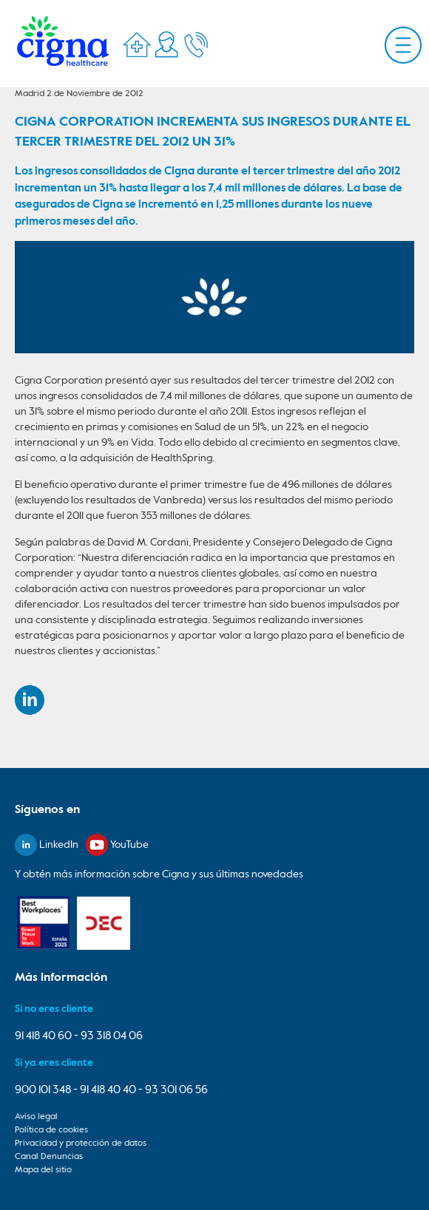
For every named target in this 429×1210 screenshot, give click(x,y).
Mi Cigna (166, 44)
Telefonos (196, 44)
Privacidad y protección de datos (80, 1143)
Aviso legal (36, 1116)
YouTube (129, 845)
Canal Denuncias (49, 1156)
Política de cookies (51, 1130)
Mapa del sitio (43, 1170)
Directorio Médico (137, 44)
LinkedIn (58, 845)
